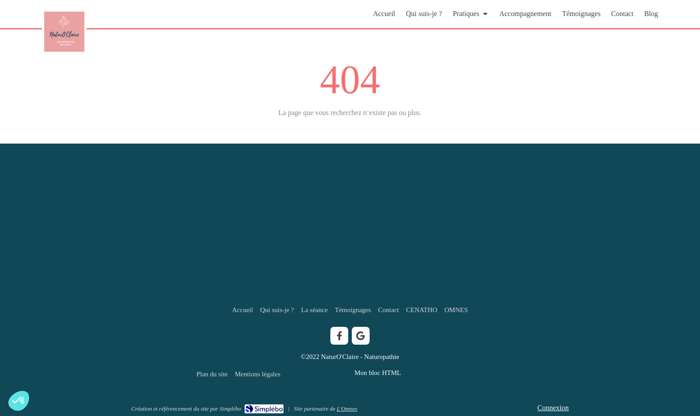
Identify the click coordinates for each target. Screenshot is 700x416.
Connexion (553, 408)
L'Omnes (347, 408)
